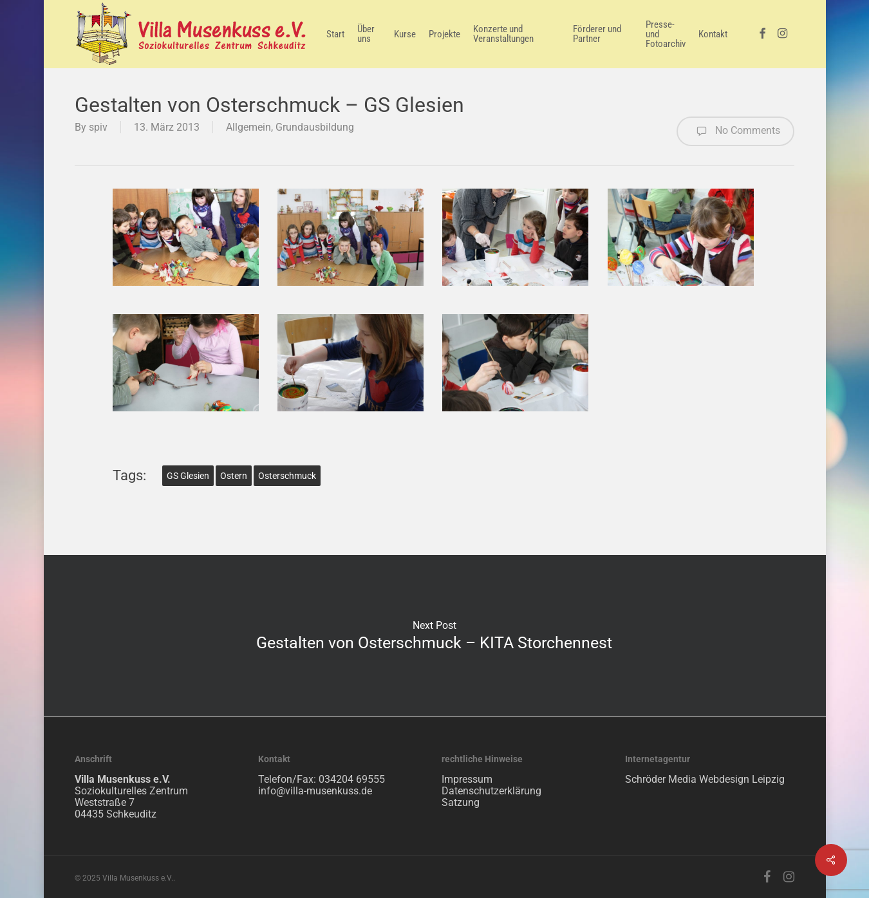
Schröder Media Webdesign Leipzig (705, 779)
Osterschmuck (287, 476)
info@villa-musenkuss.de (315, 791)
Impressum (467, 779)
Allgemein (248, 127)
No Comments (735, 131)
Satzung (461, 802)
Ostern (233, 476)
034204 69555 (352, 779)
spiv (98, 127)
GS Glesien (188, 476)
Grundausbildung (315, 127)
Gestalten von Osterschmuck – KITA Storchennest (434, 635)
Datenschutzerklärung (491, 791)
